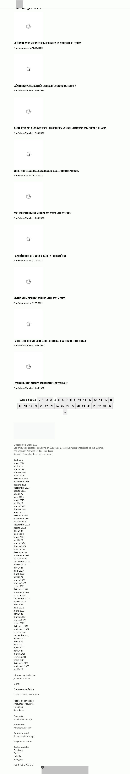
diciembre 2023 (21, 552)
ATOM (30, 764)
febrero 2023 (20, 583)
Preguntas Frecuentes (24, 703)
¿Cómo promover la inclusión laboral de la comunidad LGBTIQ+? (45, 86)
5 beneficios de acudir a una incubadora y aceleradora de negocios (46, 171)
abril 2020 (18, 669)
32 (99, 406)
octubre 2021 (20, 632)
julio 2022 (18, 604)
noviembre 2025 (21, 481)
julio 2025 (18, 494)
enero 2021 (19, 660)
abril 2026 (18, 466)
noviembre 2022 (21, 592)
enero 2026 (19, 475)
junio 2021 (19, 644)
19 (30, 406)
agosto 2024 (20, 527)
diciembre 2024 (21, 515)
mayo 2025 (19, 500)
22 (46, 406)
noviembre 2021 (21, 629)
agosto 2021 (20, 638)
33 (104, 406)
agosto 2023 (20, 564)
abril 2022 (18, 613)
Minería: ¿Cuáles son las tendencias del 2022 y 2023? (39, 298)
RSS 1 (17, 764)
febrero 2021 (20, 656)
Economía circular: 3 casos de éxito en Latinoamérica (40, 256)
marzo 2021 (19, 653)
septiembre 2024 (22, 524)
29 (83, 406)
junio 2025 (19, 497)
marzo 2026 (19, 469)
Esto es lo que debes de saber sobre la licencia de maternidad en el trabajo (50, 341)
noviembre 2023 (21, 555)
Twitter (17, 753)
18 (25, 406)
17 (20, 406)
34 (110, 406)
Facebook (18, 750)
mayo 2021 (19, 647)
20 (36, 406)
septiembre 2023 (22, 561)
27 (73, 406)
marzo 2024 (19, 543)
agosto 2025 (20, 490)
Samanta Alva (25, 48)
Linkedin (17, 756)
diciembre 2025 (21, 478)
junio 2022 (19, 607)
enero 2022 (19, 623)
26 (67, 406)
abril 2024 (18, 540)
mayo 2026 (19, 463)
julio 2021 (18, 641)
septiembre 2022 (22, 598)
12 (90, 399)
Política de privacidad (24, 700)
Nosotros (18, 706)
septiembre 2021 (22, 635)
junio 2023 (19, 570)
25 (62, 406)
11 (84, 399)
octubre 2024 (20, 521)
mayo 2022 (19, 610)
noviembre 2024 (21, 518)
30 (88, 406)
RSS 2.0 (23, 764)
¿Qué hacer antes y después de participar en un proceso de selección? (47, 43)
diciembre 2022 (21, 589)
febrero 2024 (20, 546)
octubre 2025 (20, 484)
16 (111, 399)
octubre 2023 (20, 558)
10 (79, 399)
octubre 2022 (20, 595)
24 (57, 406)
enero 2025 (19, 512)
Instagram (18, 759)
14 (100, 399)
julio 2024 (18, 530)
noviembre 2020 (21, 666)
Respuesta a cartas (23, 741)
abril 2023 (18, 577)
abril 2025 (18, 503)
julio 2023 (18, 567)
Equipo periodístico (24, 689)
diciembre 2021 (21, 626)
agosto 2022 (20, 601)
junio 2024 (19, 533)
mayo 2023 (19, 573)
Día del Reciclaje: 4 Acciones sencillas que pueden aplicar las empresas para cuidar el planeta (60, 128)
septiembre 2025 (22, 487)
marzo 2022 (19, 616)
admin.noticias (25, 90)
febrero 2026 (20, 472)
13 (95, 399)
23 (51, 406)
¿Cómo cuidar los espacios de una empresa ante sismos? (40, 383)
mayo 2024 (19, 537)
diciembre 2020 (21, 663)
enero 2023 (19, 586)
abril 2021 (18, 650)
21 (41, 406)
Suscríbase (19, 710)
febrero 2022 (20, 620)
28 (78, 406)
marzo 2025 (19, 506)
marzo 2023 (19, 580)
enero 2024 (19, 549)
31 (94, 406)
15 (105, 399)
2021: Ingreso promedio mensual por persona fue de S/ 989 (42, 213)
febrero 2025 (20, 509)
